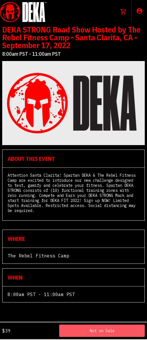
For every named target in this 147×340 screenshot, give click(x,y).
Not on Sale (102, 330)
